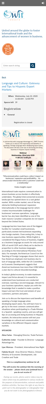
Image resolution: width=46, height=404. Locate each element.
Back (4, 77)
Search (32, 65)
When (11, 96)
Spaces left (9, 102)
